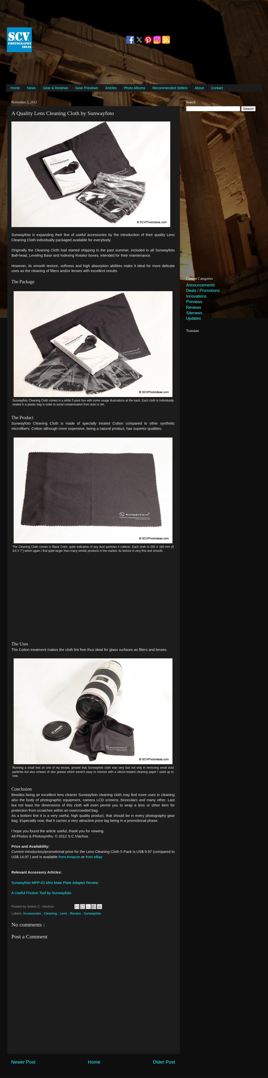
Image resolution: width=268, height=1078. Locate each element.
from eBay (94, 857)
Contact (217, 88)
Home (15, 88)
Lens (64, 913)
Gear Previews (86, 88)
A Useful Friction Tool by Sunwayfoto (41, 893)
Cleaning (51, 913)
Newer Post (23, 1062)
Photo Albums (134, 88)
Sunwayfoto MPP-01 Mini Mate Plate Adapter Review (54, 883)
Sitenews (194, 313)
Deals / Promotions (203, 290)
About (199, 88)
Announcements (200, 285)
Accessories (32, 913)
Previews (194, 302)
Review (76, 913)
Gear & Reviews (55, 88)
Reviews (193, 307)
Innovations (196, 296)
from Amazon (69, 857)
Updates (193, 318)
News (31, 88)
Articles (111, 88)
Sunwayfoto (92, 913)
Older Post (164, 1062)
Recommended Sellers (170, 88)
